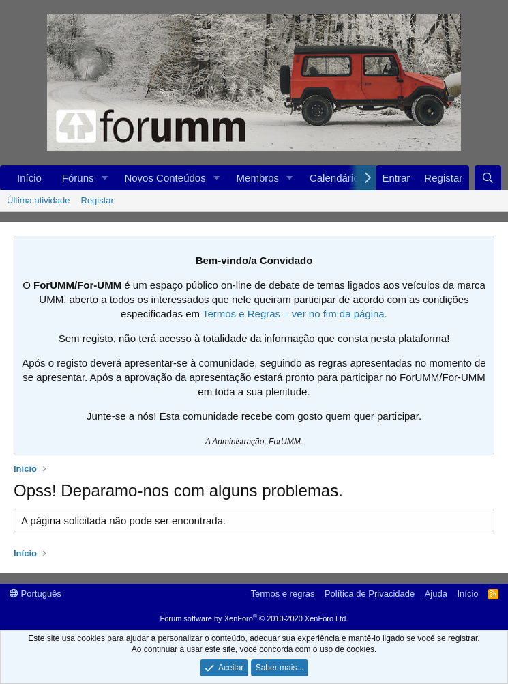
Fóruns (78, 178)
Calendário (334, 178)
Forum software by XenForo (254, 618)
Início (29, 178)
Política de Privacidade (370, 593)
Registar (97, 200)
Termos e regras (283, 593)
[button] (104, 177)
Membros (258, 178)
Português (35, 593)
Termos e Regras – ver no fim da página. (295, 313)
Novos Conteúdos (164, 178)
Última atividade (38, 200)
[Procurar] (488, 177)
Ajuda (436, 593)
